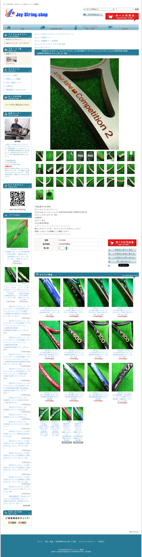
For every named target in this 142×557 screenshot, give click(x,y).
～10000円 (54, 41)
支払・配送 (49, 542)
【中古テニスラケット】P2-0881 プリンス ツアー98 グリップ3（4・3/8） (17, 489)
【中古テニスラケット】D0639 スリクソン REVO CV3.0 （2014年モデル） (16, 400)
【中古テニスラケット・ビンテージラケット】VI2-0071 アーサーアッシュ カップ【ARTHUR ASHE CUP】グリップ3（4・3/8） (17, 373)
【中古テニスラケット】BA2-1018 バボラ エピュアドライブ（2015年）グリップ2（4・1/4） (55, 421)
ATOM (22, 523)
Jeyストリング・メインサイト (17, 43)
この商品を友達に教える (124, 254)
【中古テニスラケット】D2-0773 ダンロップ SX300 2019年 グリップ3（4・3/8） (122, 339)
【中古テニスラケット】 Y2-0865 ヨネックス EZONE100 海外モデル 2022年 (98, 381)
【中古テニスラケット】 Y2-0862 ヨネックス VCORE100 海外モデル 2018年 (49, 381)
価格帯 (44, 41)
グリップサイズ (48, 44)
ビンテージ (11, 60)
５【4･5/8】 (61, 44)
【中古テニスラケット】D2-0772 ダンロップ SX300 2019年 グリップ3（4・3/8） (98, 339)
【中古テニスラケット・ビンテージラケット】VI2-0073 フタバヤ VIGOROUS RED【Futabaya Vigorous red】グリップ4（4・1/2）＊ (17, 388)
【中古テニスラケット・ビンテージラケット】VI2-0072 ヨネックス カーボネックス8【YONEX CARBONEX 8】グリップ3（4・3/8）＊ (10, 283)
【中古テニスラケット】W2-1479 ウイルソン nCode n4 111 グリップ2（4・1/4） (49, 296)
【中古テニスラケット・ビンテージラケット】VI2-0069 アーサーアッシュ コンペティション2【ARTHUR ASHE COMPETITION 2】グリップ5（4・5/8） (17, 359)
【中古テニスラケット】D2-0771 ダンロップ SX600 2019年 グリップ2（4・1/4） (74, 339)
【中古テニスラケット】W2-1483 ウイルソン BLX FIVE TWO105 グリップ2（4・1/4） (49, 339)
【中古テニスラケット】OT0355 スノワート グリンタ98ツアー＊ (17, 424)
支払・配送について (54, 27)
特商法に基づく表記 (124, 250)
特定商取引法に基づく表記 (66, 542)
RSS (12, 523)
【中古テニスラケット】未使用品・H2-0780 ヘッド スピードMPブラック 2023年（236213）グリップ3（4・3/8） (122, 382)
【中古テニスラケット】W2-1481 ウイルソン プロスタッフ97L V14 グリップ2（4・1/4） (98, 296)
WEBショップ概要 (13, 79)
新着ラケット (11, 54)
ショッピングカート (122, 17)
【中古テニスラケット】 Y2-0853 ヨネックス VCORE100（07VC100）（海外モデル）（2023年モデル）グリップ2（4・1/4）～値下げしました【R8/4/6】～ (17, 240)
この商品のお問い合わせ (124, 257)
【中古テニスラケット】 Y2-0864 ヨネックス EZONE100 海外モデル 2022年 (74, 381)
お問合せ (122, 27)
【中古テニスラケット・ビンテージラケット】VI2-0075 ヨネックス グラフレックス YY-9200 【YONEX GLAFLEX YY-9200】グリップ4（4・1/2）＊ (17, 311)
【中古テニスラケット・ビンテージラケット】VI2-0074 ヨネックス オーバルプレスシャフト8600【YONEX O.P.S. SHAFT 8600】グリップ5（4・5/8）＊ (23, 283)
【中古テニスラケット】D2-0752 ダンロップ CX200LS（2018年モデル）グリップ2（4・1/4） (17, 479)
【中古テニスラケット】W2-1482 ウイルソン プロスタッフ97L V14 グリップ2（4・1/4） (122, 296)
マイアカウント (93, 14)
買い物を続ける (124, 261)
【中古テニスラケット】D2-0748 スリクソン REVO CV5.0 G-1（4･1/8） (17, 433)
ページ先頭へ (133, 532)
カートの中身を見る (17, 97)
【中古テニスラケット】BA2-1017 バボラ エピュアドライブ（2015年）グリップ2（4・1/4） (44, 421)
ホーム (20, 27)
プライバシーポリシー (86, 542)
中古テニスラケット (13, 39)
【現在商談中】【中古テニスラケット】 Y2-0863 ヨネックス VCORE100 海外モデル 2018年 (67, 424)
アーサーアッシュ (66, 34)
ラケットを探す (88, 27)
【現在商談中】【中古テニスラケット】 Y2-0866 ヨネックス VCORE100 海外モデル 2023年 (78, 424)
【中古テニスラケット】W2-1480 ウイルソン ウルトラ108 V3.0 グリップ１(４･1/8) (74, 296)
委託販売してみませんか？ (16, 90)
